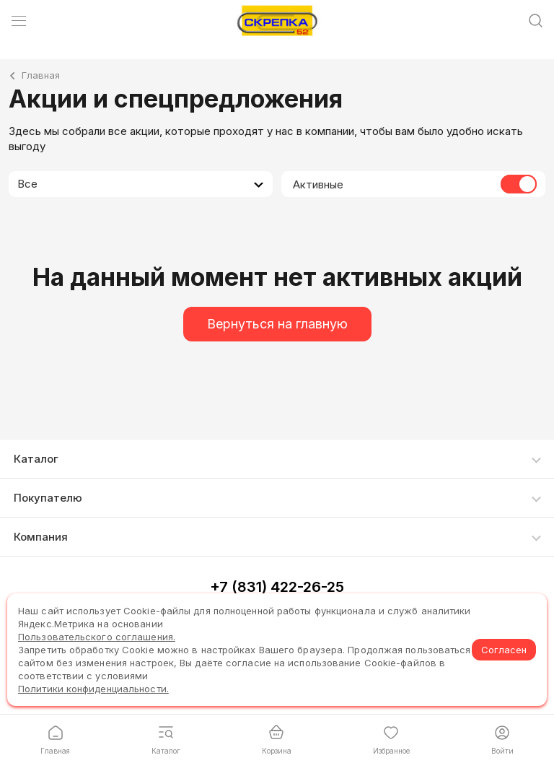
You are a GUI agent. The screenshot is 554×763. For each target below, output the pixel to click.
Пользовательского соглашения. (96, 636)
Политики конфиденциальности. (93, 688)
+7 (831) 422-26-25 (277, 587)
